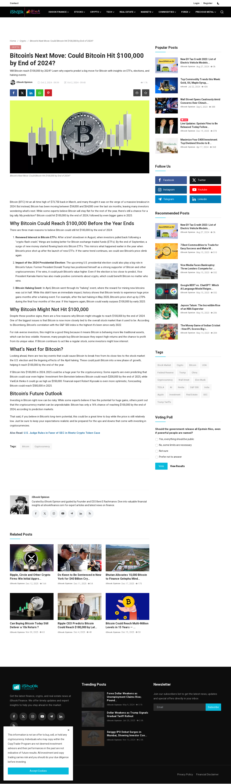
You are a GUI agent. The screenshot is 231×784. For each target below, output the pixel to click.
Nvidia (181, 387)
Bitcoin (25, 446)
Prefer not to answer (170, 456)
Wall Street (184, 380)
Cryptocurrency (42, 446)
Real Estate (191, 394)
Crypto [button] (96, 12)
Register (208, 3)
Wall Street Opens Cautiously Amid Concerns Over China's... (200, 101)
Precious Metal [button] (206, 12)
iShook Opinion (40, 497)
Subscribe (213, 707)
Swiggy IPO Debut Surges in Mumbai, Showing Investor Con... (127, 734)
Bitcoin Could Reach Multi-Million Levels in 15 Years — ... (127, 625)
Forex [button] (186, 12)
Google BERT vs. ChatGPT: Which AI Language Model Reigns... (199, 287)
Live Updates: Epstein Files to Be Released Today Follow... (199, 125)
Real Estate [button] (128, 12)
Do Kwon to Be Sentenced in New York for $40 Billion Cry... (79, 577)
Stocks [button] (79, 12)
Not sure (163, 451)
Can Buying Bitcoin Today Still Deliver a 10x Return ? (29, 625)
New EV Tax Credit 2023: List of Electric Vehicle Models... (198, 61)
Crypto (23, 41)
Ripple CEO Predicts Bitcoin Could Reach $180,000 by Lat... (77, 625)
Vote (161, 466)
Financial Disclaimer (207, 774)
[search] (222, 12)
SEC (205, 394)
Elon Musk (200, 380)
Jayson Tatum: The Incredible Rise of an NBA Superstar (200, 307)
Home (13, 41)
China (194, 372)
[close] (68, 730)
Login (196, 3)
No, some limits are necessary (175, 445)
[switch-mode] (218, 3)
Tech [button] (110, 12)
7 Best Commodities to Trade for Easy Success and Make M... (199, 247)
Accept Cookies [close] (38, 770)
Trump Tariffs (164, 402)
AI (171, 387)
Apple (160, 394)
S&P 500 (194, 387)
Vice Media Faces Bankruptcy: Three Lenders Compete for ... (197, 267)
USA (204, 365)
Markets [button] (147, 12)
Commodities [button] (167, 12)
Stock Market (164, 365)
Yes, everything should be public (176, 439)
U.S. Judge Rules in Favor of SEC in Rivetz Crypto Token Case (62, 432)
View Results (177, 466)
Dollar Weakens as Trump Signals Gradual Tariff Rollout (127, 714)
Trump (182, 372)
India (206, 387)
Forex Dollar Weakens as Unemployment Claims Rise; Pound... (124, 697)
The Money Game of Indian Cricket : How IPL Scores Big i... (200, 327)
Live (184, 120)
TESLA (160, 387)
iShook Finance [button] (58, 12)
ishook (183, 87)
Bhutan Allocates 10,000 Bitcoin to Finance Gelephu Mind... (126, 577)
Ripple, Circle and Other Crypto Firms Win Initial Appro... (30, 577)
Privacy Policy (185, 774)
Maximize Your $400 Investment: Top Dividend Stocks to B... (199, 141)
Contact (14, 3)
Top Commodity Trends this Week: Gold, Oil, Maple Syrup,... (200, 81)
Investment (174, 394)
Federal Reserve (165, 372)
